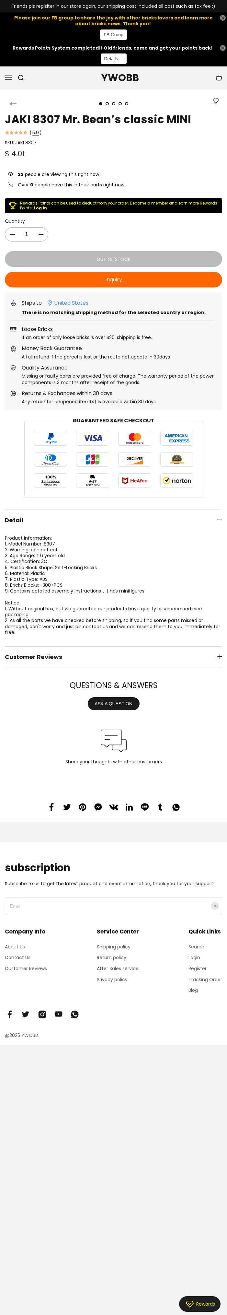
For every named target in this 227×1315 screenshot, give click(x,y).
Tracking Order (205, 979)
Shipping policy (114, 947)
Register (197, 968)
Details (111, 58)
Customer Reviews (26, 968)
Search (196, 947)
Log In (40, 208)
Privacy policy (112, 979)
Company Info (25, 931)
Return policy (111, 957)
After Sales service (118, 968)
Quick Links (204, 931)
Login (194, 957)
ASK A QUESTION (113, 703)
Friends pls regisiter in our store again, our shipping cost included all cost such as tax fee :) (113, 6)
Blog (193, 990)
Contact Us (17, 957)
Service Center (118, 931)
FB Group (113, 34)
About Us (15, 947)
